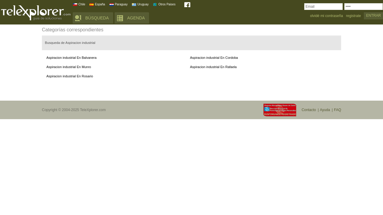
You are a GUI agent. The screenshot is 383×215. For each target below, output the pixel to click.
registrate (353, 16)
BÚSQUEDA (97, 18)
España (100, 4)
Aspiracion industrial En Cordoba (214, 57)
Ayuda (325, 110)
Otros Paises (166, 4)
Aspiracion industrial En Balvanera (71, 57)
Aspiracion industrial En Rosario (69, 76)
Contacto (309, 110)
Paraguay (121, 4)
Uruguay (143, 4)
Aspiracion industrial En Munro (68, 67)
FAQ (337, 110)
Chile (81, 4)
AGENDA (136, 18)
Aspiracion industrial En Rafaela (213, 67)
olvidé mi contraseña (326, 16)
